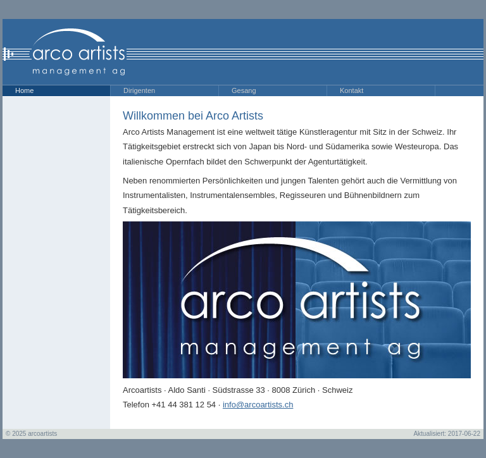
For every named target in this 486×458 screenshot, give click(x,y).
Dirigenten (139, 90)
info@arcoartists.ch (258, 404)
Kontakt (351, 90)
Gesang (244, 90)
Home (24, 90)
